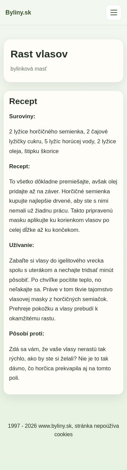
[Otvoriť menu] (114, 12)
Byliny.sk (18, 12)
